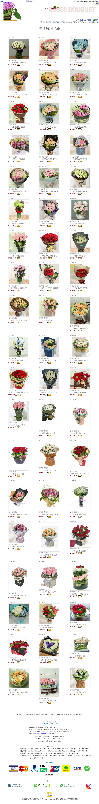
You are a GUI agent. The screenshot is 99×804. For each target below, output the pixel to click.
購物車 (89, 20)
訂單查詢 (79, 20)
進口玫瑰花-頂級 (92, 22)
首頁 (96, 20)
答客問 (66, 714)
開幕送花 (76, 22)
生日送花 (54, 22)
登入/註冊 (31, 1)
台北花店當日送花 (44, 22)
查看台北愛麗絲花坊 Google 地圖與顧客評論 (41, 733)
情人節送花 (61, 22)
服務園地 (37, 714)
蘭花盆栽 (69, 22)
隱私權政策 (21, 714)
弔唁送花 (83, 22)
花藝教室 (59, 714)
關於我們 (29, 714)
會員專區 (44, 714)
